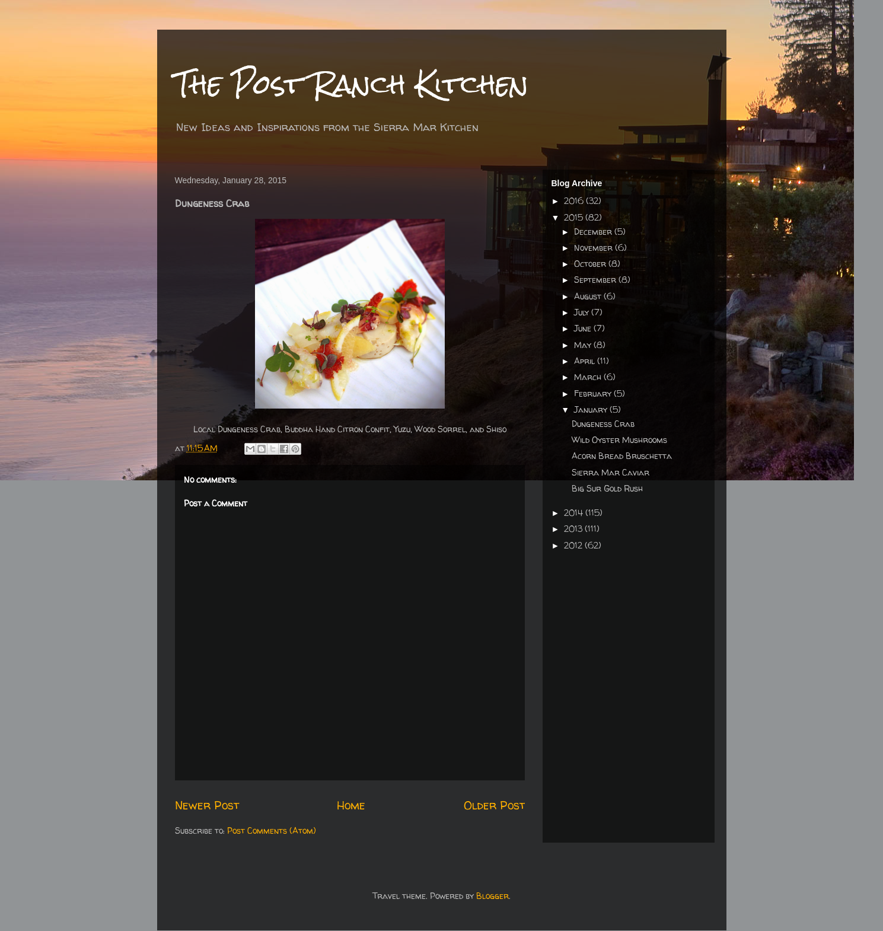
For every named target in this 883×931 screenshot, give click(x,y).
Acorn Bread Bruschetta (622, 455)
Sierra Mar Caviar (610, 472)
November (594, 247)
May (584, 344)
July (582, 312)
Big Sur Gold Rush (607, 488)
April (585, 360)
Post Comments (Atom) (271, 830)
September (596, 279)
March (589, 376)
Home (351, 805)
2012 (574, 545)
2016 (575, 200)
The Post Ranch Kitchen (351, 84)
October (591, 263)
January (592, 409)
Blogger (492, 895)
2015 (574, 217)
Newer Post (207, 805)
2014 (574, 512)
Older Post (494, 805)
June (584, 328)
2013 (574, 528)
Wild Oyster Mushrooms (619, 439)
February (594, 393)
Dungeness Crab (603, 423)
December (594, 231)
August (589, 296)
